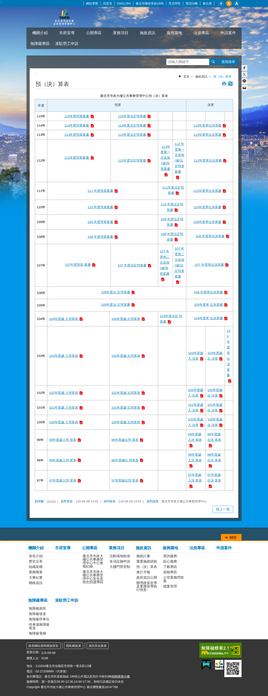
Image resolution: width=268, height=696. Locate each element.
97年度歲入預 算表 (62, 480)
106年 (41, 293)
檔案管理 (170, 586)
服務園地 (174, 33)
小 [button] (221, 3)
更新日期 (32, 652)
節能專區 (170, 572)
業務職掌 (36, 572)
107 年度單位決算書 (208, 264)
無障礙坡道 (37, 614)
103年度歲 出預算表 (125, 356)
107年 (41, 265)
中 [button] (229, 3)
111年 (41, 191)
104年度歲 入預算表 (63, 319)
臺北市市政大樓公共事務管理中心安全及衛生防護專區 (93, 577)
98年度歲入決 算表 (195, 457)
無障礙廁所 (37, 608)
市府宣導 (67, 33)
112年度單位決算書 (208, 160)
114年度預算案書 (76, 125)
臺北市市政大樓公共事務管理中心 (64, 17)
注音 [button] (230, 83)
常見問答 (175, 3)
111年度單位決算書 (207, 191)
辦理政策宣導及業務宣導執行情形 (146, 586)
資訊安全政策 (98, 645)
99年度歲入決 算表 (195, 437)
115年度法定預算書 (132, 116)
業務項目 (120, 33)
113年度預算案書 (76, 134)
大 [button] (236, 3)
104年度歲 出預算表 (125, 319)
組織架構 (36, 567)
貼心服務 (170, 561)
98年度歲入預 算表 (62, 460)
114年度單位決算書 (207, 125)
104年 (41, 319)
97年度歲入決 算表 (195, 477)
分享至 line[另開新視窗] (244, 81)
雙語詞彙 (192, 3)
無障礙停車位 (39, 619)
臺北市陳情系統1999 (150, 3)
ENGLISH (124, 3)
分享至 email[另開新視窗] (244, 88)
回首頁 (107, 3)
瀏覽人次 (32, 658)
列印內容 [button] (224, 83)
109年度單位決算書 (207, 222)
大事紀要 (36, 577)
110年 (41, 207)
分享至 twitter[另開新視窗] (244, 74)
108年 (41, 237)
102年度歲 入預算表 (63, 393)
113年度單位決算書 (207, 134)
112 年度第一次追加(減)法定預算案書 (179, 157)
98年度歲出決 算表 (214, 457)
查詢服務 (170, 556)
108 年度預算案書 (100, 237)
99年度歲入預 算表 (62, 440)
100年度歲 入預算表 (63, 422)
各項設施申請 (119, 561)
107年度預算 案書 (78, 264)
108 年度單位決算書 (210, 236)
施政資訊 (147, 33)
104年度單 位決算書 (208, 318)
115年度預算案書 (76, 116)
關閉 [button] (232, 537)
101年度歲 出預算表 (125, 407)
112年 (41, 160)
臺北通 (207, 3)
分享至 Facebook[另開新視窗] (244, 68)
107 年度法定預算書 (132, 265)
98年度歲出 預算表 (125, 460)
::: (1, 2)
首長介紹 (36, 556)
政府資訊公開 (146, 577)
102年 (41, 393)
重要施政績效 (146, 561)
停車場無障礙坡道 (39, 626)
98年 (40, 460)
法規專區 (201, 33)
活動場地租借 (119, 556)
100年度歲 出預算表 (125, 422)
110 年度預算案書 (100, 207)
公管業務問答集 (173, 579)
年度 (41, 105)
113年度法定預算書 (132, 134)
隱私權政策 (73, 645)
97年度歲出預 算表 (125, 480)
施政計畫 (143, 556)
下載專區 (170, 567)
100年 (41, 422)
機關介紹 (40, 33)
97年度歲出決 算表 (214, 477)
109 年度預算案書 (100, 222)
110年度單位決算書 (207, 207)
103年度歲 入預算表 (63, 356)
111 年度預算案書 (100, 191)
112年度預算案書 (76, 157)
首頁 (186, 76)
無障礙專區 (40, 43)
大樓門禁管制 (119, 567)
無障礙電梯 (37, 633)
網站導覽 (92, 3)
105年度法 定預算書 (115, 304)
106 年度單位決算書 (208, 292)
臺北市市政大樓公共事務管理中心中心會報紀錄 (93, 561)
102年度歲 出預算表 (125, 393)
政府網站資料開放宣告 (43, 645)
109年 (41, 222)
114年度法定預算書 (132, 125)
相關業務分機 (121, 676)
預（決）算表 (222, 76)
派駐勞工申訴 (67, 43)
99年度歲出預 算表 (125, 440)
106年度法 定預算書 (115, 292)
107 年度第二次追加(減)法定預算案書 (179, 262)
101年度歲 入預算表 (63, 407)
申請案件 (228, 33)
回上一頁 (223, 509)
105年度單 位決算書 (208, 304)
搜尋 (213, 62)
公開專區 (94, 33)
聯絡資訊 (36, 583)
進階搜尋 (228, 62)
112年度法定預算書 (132, 160)
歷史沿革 (36, 561)
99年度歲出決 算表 (214, 437)
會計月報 (143, 572)
